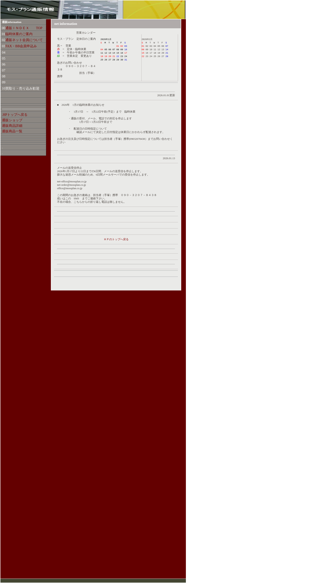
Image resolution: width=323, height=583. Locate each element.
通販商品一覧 (12, 131)
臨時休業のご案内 (19, 34)
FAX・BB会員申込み (21, 46)
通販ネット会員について (24, 40)
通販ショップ (12, 120)
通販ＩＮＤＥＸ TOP (23, 28)
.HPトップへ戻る (14, 114)
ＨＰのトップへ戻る (116, 239)
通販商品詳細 (12, 125)
